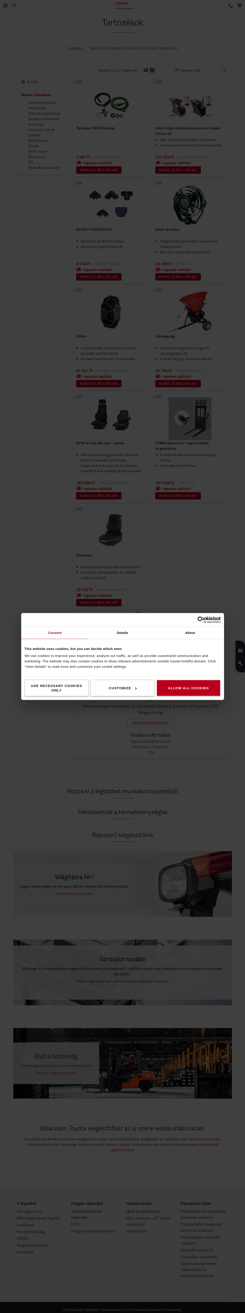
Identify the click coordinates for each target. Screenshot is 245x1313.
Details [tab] (122, 633)
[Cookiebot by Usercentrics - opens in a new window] (201, 620)
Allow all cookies (188, 688)
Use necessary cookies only (56, 688)
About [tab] (190, 633)
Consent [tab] (55, 633)
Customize (123, 688)
